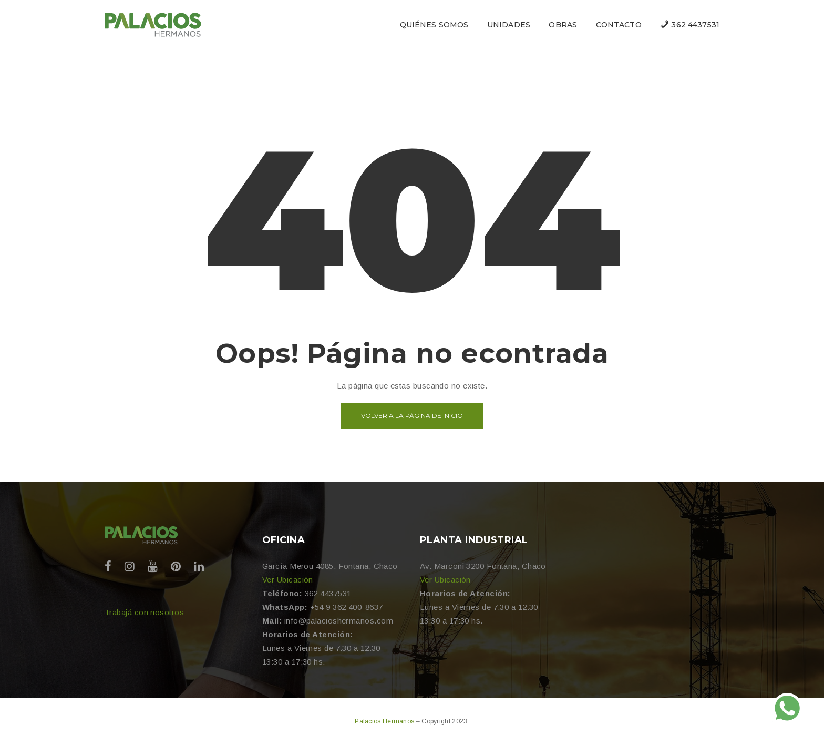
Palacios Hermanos (385, 721)
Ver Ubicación (287, 579)
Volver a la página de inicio (412, 416)
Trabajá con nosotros (144, 612)
